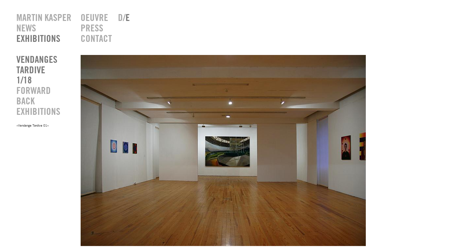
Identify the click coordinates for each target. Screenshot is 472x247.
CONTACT (94, 39)
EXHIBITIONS (38, 39)
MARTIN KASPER (43, 18)
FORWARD (33, 91)
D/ (124, 18)
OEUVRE (94, 18)
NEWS (26, 28)
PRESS (92, 28)
